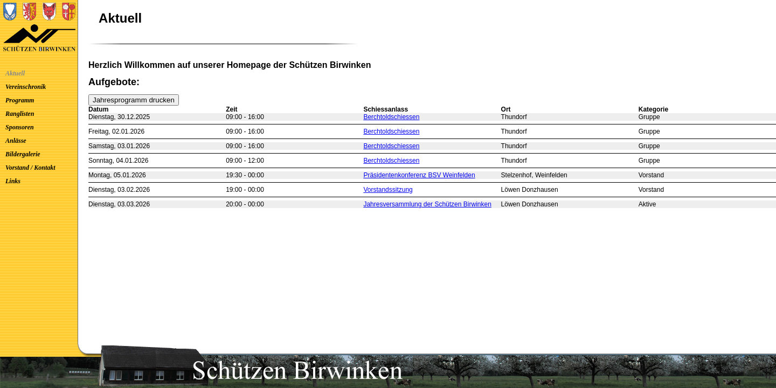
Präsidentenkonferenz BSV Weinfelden (419, 175)
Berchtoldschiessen (391, 117)
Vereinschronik (25, 87)
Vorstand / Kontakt (30, 167)
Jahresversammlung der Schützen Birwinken (427, 204)
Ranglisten (19, 113)
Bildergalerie (22, 154)
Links (12, 181)
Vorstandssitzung (387, 189)
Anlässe (15, 140)
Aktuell (15, 73)
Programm (19, 100)
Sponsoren (19, 127)
